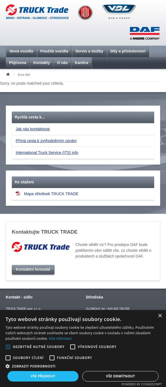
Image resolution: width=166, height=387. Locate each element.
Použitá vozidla (54, 51)
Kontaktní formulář (33, 269)
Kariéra (81, 62)
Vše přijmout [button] (43, 376)
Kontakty (41, 62)
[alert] (83, 348)
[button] (83, 366)
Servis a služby (89, 51)
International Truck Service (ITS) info (47, 152)
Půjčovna (17, 62)
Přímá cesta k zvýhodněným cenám (46, 141)
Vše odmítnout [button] (120, 376)
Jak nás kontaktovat (33, 129)
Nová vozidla (21, 51)
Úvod (8, 74)
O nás (62, 62)
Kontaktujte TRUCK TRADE (45, 232)
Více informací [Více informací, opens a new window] (60, 338)
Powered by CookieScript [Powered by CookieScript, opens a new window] (141, 384)
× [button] (160, 316)
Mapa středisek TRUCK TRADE (47, 193)
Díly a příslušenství (128, 51)
